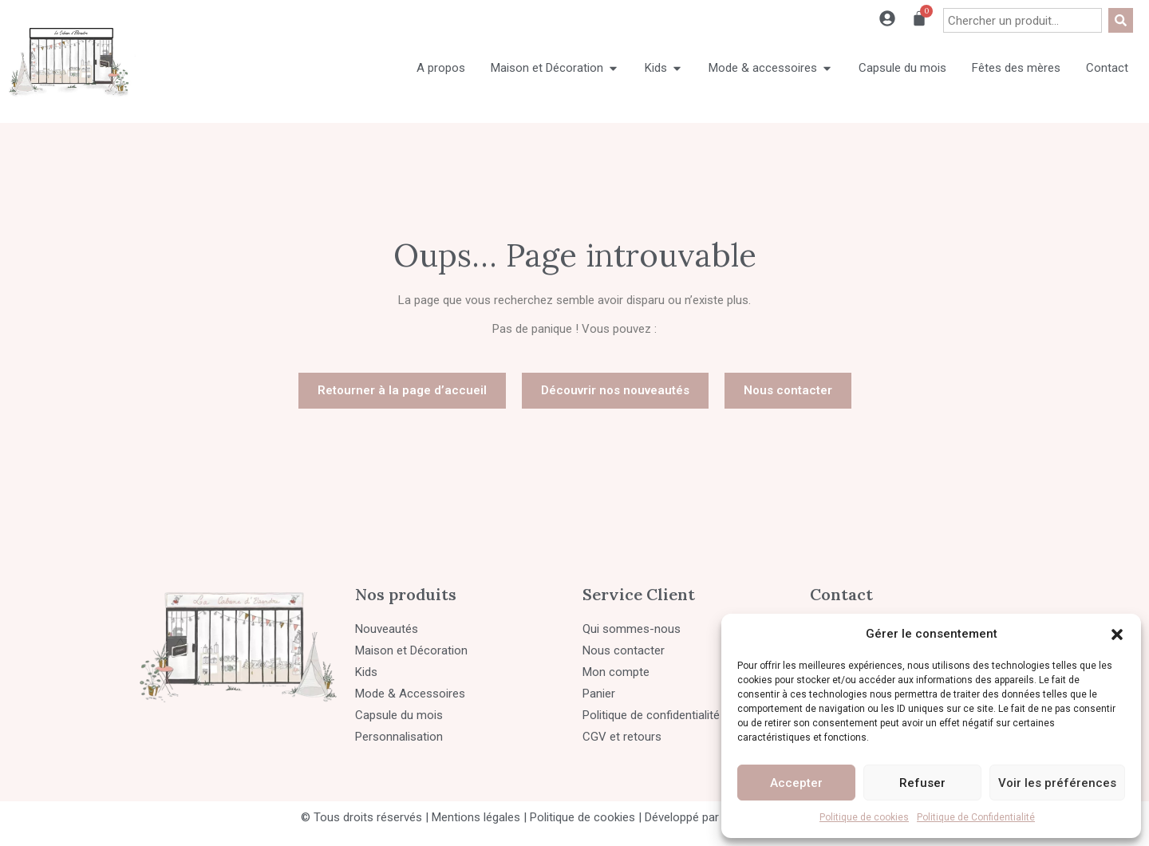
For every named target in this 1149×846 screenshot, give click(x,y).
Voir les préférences (1057, 783)
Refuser (922, 783)
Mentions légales (476, 817)
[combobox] (1022, 20)
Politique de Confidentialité (976, 817)
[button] (1117, 634)
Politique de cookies (864, 817)
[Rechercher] (1120, 20)
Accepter (796, 783)
